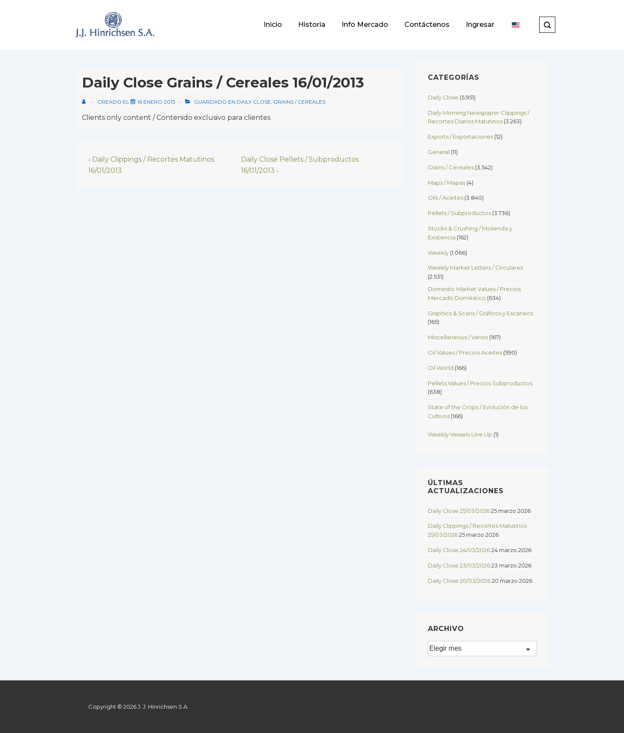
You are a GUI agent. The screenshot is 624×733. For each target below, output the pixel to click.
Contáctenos (427, 24)
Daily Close (254, 102)
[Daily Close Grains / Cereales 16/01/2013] (156, 102)
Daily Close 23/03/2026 (459, 565)
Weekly (438, 252)
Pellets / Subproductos (459, 212)
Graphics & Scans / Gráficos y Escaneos (480, 313)
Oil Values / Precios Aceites (465, 352)
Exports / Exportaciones (460, 136)
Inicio (273, 24)
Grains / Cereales (299, 102)
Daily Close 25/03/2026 (459, 510)
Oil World (440, 367)
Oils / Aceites (445, 197)
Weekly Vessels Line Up (460, 434)
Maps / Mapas (446, 182)
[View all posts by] (85, 102)
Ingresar (480, 24)
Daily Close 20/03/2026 (459, 580)
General (439, 151)
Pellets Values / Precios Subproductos (480, 383)
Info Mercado (365, 24)
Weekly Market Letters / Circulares (475, 267)
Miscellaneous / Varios (458, 337)
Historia (311, 24)
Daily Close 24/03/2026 (459, 550)
